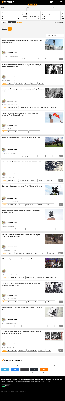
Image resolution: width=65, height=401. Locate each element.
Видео (54, 365)
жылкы (28, 253)
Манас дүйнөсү (11, 107)
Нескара (40, 156)
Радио (18, 365)
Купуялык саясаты (6, 381)
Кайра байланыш (46, 381)
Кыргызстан (23, 107)
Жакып (4, 29)
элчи (48, 156)
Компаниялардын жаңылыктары (53, 379)
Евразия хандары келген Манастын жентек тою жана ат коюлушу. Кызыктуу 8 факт (21, 332)
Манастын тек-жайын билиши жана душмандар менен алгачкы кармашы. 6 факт (21, 284)
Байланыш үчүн (29, 379)
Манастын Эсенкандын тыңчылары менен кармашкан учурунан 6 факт (21, 211)
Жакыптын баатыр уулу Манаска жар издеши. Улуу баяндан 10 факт (23, 90)
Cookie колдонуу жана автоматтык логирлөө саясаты (26, 381)
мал (25, 83)
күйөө (29, 59)
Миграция (31, 365)
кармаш (40, 301)
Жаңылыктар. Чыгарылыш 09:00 (49, 15)
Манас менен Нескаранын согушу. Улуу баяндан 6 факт (21, 162)
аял (36, 59)
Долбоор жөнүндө (6, 379)
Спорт (38, 365)
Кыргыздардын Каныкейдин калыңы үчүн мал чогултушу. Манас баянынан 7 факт (22, 65)
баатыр (48, 204)
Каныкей (21, 59)
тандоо (52, 107)
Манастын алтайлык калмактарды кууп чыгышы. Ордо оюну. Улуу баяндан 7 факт (21, 235)
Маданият (21, 301)
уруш (42, 59)
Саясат (12, 365)
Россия (24, 365)
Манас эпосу (11, 59)
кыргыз (32, 180)
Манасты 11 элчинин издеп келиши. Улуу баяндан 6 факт (21, 137)
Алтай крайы (19, 253)
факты (32, 156)
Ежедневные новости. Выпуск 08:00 (10, 15)
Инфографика (46, 365)
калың (32, 83)
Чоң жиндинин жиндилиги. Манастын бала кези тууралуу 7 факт (22, 308)
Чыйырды (39, 277)
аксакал (40, 350)
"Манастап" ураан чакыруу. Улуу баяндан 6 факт (18, 259)
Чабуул (48, 180)
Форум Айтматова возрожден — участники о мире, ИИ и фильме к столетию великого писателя (31, 16)
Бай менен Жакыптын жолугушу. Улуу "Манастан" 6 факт (22, 186)
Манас (9, 83)
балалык (35, 326)
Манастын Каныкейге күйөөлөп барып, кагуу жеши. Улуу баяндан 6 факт (22, 41)
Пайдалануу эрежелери (18, 379)
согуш (40, 180)
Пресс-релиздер (39, 379)
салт (40, 83)
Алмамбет (43, 107)
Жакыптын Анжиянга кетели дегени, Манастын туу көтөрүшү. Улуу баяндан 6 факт (20, 114)
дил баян (40, 204)
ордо (36, 253)
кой (42, 326)
